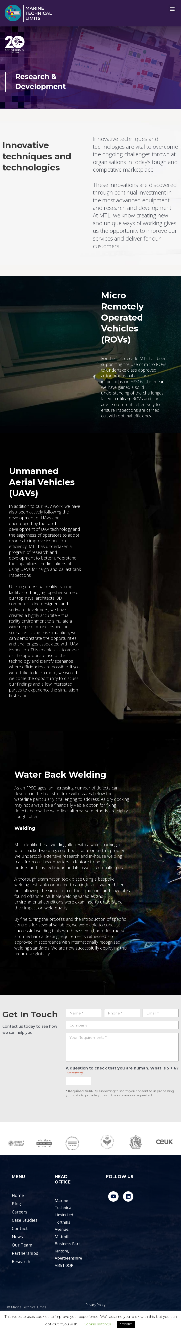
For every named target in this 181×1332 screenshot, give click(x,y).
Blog (16, 1203)
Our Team (22, 1245)
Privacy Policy (95, 1304)
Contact (20, 1228)
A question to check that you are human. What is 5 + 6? (122, 1070)
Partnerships (25, 1253)
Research (21, 1261)
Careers (19, 1212)
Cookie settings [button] (97, 1324)
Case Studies (24, 1220)
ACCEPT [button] (125, 1324)
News (17, 1236)
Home (18, 1195)
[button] (172, 9)
